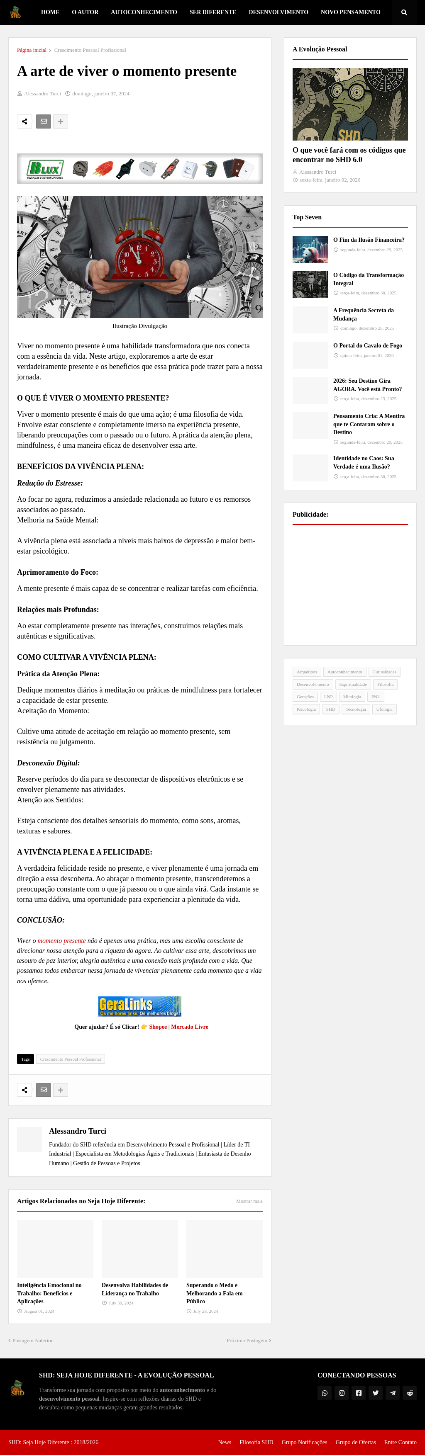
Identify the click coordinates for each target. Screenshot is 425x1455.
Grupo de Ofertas (356, 1442)
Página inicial (31, 50)
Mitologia (352, 696)
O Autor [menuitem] (85, 12)
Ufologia (384, 709)
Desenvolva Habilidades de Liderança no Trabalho (135, 1289)
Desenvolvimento (313, 684)
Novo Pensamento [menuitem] (351, 12)
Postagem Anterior (32, 1340)
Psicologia (306, 709)
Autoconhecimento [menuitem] (144, 12)
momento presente (61, 940)
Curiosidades (384, 671)
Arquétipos (307, 671)
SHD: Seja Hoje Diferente (39, 1442)
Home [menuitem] (50, 12)
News (224, 1442)
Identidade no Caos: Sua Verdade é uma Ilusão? (363, 462)
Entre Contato (400, 1442)
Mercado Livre (189, 1027)
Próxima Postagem (247, 1340)
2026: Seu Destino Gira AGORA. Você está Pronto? (367, 385)
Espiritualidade (353, 684)
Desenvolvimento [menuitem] (278, 12)
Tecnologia (356, 709)
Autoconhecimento (344, 671)
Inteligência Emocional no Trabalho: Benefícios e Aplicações (49, 1293)
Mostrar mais (249, 1201)
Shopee (158, 1027)
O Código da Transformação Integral (368, 279)
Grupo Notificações (304, 1442)
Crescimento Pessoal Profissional (90, 50)
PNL (375, 696)
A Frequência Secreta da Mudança (363, 314)
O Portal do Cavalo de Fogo (367, 345)
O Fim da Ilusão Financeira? (369, 240)
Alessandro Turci (77, 1131)
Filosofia (385, 684)
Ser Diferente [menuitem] (213, 12)
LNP (328, 696)
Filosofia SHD (256, 1442)
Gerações (305, 696)
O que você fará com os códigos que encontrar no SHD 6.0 (349, 155)
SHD (330, 709)
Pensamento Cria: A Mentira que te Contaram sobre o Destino (369, 424)
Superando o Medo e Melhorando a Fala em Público (214, 1293)
